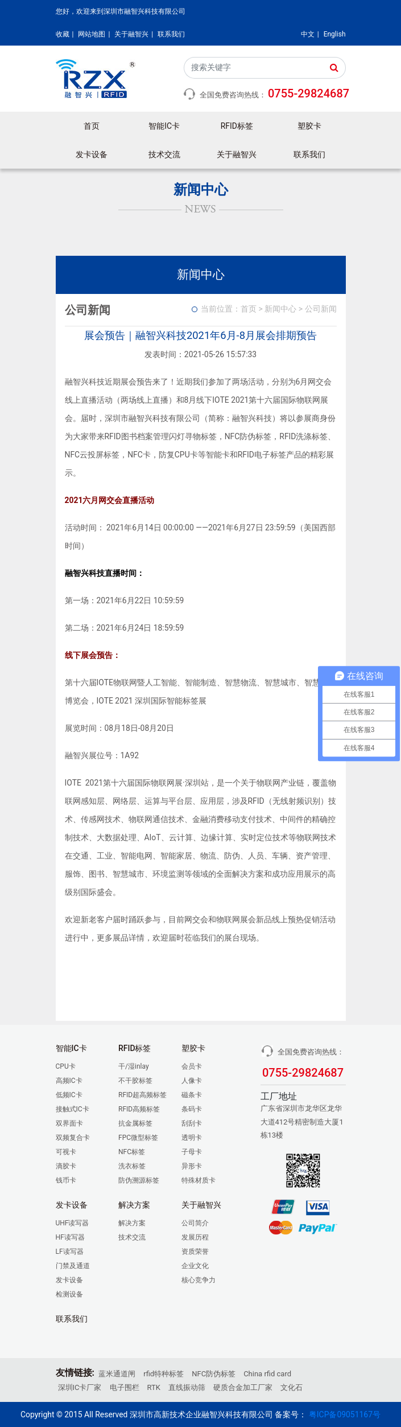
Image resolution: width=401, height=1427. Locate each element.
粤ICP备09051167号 (345, 1414)
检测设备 (69, 1294)
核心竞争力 (198, 1280)
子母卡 (191, 1152)
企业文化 (195, 1266)
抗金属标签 (135, 1123)
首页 (92, 125)
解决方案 (132, 1223)
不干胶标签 (135, 1081)
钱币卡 (66, 1180)
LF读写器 (70, 1252)
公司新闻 (321, 308)
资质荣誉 (195, 1252)
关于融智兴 (131, 34)
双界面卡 (69, 1123)
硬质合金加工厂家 (242, 1387)
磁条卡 (191, 1095)
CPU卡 (66, 1066)
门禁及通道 (73, 1266)
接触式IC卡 (72, 1109)
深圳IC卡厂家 (80, 1387)
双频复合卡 (73, 1138)
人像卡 (191, 1081)
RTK (153, 1387)
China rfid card (267, 1373)
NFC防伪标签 (213, 1373)
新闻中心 (280, 308)
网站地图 (91, 34)
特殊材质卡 (198, 1180)
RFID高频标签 (139, 1109)
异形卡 (191, 1166)
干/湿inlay (133, 1066)
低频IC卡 (69, 1095)
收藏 (62, 34)
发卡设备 (69, 1280)
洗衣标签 (132, 1166)
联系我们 (171, 34)
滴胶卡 (66, 1166)
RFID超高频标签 (142, 1095)
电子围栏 (124, 1387)
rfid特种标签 (163, 1373)
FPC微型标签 (138, 1138)
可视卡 (66, 1152)
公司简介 (195, 1223)
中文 (308, 34)
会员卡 (191, 1066)
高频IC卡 (69, 1081)
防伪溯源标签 (138, 1180)
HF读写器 (70, 1237)
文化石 (291, 1387)
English (335, 34)
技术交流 (164, 154)
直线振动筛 (186, 1387)
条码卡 (191, 1109)
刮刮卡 (191, 1123)
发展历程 (195, 1237)
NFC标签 (131, 1152)
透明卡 (191, 1138)
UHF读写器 (72, 1223)
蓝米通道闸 (116, 1373)
